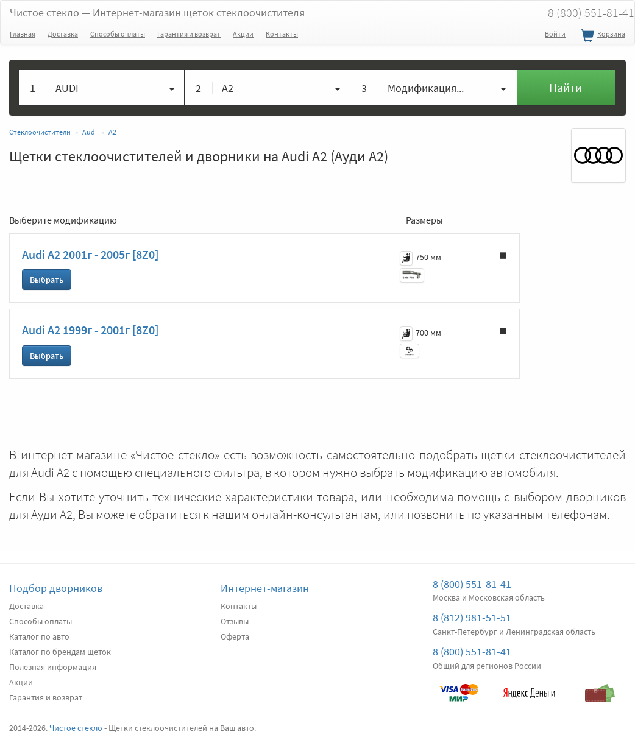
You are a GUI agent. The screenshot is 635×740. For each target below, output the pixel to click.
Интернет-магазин (265, 588)
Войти (555, 33)
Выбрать (46, 279)
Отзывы (235, 621)
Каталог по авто (39, 636)
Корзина (601, 36)
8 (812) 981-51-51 (472, 617)
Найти (565, 87)
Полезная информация (52, 666)
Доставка (63, 33)
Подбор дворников (55, 588)
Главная (22, 33)
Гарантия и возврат (189, 33)
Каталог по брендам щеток (60, 651)
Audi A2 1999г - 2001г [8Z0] (90, 329)
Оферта (235, 636)
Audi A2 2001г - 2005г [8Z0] (90, 254)
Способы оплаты (117, 33)
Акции (243, 33)
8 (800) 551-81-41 (472, 584)
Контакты (282, 33)
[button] (101, 87)
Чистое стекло (157, 12)
